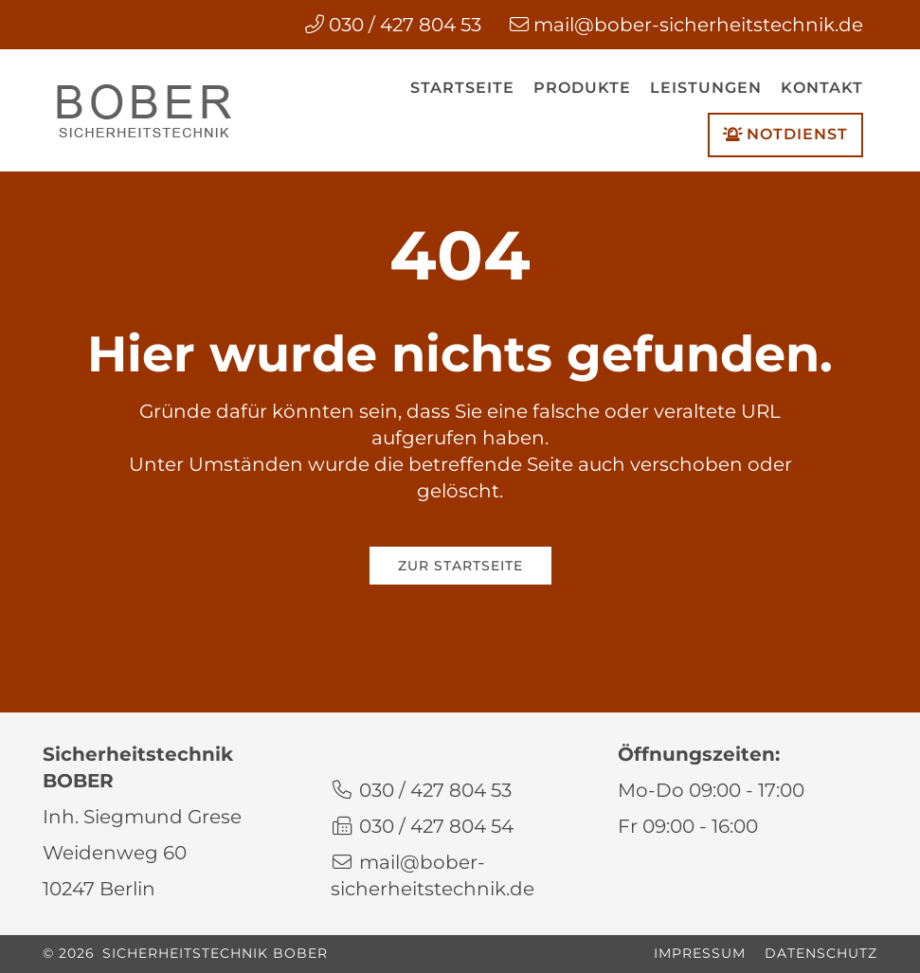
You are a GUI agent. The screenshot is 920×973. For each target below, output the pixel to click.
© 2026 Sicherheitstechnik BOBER (185, 953)
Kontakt (822, 88)
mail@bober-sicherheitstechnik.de (698, 24)
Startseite (462, 88)
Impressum (700, 953)
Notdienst (785, 134)
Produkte (582, 88)
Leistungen (706, 88)
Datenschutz (821, 953)
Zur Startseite (460, 565)
